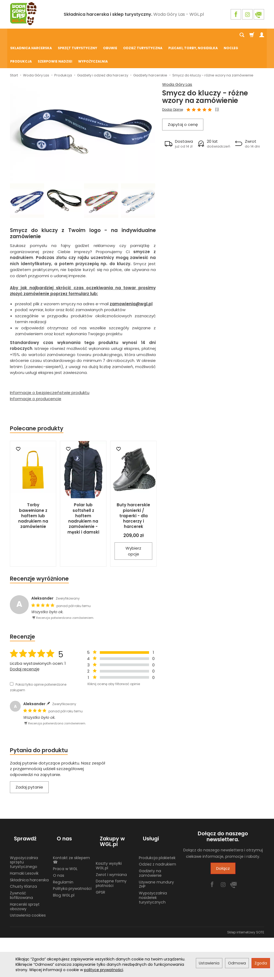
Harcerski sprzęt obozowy (25, 870)
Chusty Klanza (23, 850)
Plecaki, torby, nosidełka (193, 35)
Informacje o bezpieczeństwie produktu (49, 366)
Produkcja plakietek (157, 821)
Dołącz (223, 842)
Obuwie (110, 35)
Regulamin (63, 846)
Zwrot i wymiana (111, 838)
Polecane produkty (36, 402)
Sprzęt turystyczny (77, 35)
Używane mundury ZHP (156, 848)
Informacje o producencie (35, 372)
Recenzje (22, 610)
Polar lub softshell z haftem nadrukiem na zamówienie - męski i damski (83, 492)
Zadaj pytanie (29, 761)
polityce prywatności (103, 969)
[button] (178, 117)
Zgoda (260, 963)
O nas (58, 839)
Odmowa (237, 963)
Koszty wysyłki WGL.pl (109, 830)
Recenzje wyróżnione (39, 552)
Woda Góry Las (177, 58)
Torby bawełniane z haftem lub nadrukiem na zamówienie (33, 489)
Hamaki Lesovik (24, 837)
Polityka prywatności (72, 852)
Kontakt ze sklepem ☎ (71, 824)
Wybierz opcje (133, 524)
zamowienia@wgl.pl (131, 277)
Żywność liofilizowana (21, 859)
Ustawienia (209, 963)
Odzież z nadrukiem (157, 828)
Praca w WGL (65, 832)
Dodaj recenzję (24, 643)
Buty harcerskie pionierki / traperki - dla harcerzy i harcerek (133, 489)
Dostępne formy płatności (111, 847)
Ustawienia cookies (28, 879)
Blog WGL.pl (63, 859)
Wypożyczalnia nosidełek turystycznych (153, 861)
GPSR (100, 856)
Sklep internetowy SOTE (245, 896)
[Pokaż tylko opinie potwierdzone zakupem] (11, 657)
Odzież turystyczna (142, 35)
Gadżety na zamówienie (150, 837)
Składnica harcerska (31, 35)
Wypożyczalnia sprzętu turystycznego (24, 826)
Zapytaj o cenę (183, 98)
